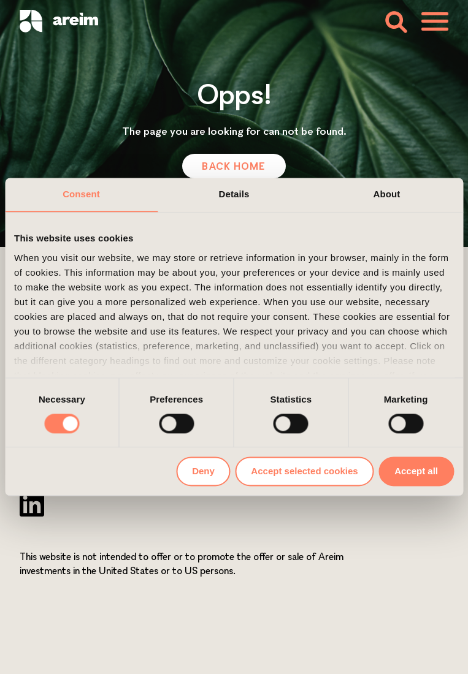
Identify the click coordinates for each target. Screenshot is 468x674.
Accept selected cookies (304, 471)
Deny (203, 471)
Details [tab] (234, 194)
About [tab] (387, 194)
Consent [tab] (81, 194)
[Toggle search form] (395, 21)
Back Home (234, 166)
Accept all (416, 471)
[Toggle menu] (434, 21)
